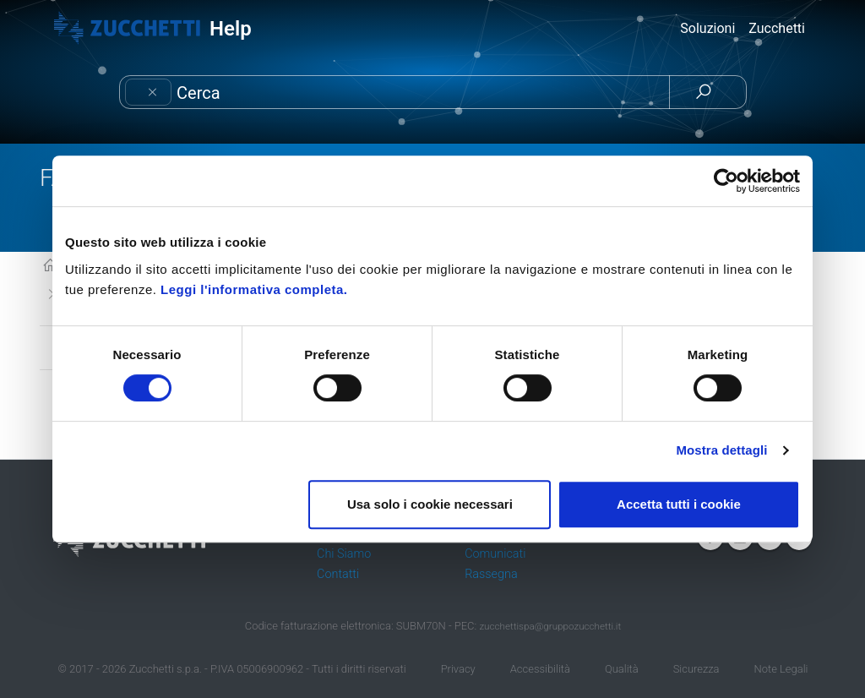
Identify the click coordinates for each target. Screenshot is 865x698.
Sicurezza (696, 669)
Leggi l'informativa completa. (253, 289)
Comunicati (495, 554)
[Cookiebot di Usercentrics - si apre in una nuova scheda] (726, 181)
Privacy (458, 669)
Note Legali (781, 669)
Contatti (338, 574)
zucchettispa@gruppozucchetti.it (550, 626)
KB (50, 266)
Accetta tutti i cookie (679, 504)
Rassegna (491, 574)
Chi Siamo (344, 554)
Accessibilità (540, 669)
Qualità (622, 669)
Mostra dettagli (721, 450)
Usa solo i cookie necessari (430, 504)
